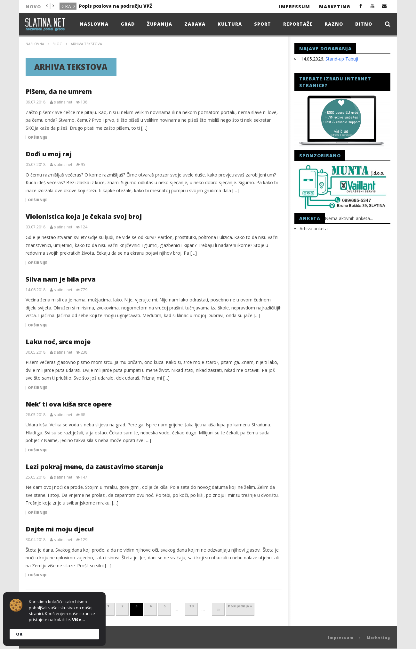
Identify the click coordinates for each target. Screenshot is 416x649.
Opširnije (37, 137)
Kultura (230, 24)
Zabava (194, 24)
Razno (334, 24)
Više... (78, 619)
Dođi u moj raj (49, 154)
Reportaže (298, 24)
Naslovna (94, 24)
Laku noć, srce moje (58, 341)
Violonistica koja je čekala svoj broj (84, 216)
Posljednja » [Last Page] (240, 606)
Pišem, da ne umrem (59, 91)
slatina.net (63, 102)
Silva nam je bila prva (61, 279)
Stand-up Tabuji (341, 59)
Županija (159, 24)
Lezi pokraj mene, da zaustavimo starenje (94, 466)
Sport (262, 24)
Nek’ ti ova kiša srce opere (69, 404)
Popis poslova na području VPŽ (115, 6)
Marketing (334, 7)
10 (191, 606)
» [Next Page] (218, 609)
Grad (68, 6)
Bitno (363, 24)
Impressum (294, 7)
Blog (57, 43)
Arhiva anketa (314, 229)
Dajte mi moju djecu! (60, 529)
